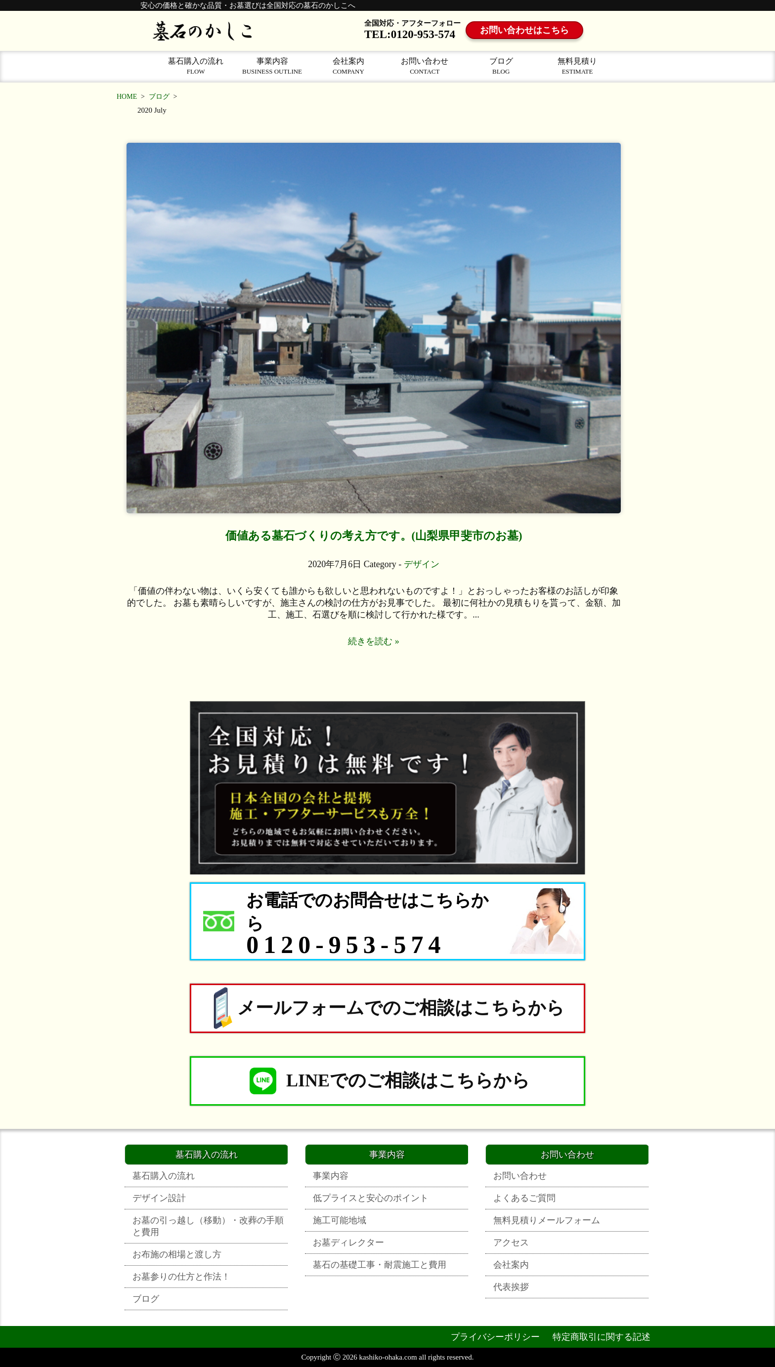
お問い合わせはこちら (524, 30)
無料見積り (577, 66)
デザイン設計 (159, 1198)
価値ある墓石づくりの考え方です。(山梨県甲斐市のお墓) (373, 536)
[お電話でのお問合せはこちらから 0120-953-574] (387, 921)
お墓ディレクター (348, 1242)
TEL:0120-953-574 (409, 34)
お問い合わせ (425, 66)
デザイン (421, 564)
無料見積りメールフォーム (546, 1220)
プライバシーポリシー (495, 1337)
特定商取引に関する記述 (601, 1337)
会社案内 (348, 66)
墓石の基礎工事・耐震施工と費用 (379, 1265)
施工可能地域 (339, 1220)
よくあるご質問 (524, 1198)
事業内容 (272, 66)
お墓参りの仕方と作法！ (181, 1277)
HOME (127, 96)
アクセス (511, 1242)
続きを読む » (373, 641)
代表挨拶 (511, 1287)
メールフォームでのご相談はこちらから (388, 1008)
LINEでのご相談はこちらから (387, 1081)
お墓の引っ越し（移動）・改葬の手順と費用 (208, 1226)
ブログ (501, 66)
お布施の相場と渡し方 (176, 1254)
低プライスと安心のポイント (371, 1198)
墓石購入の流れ (196, 66)
